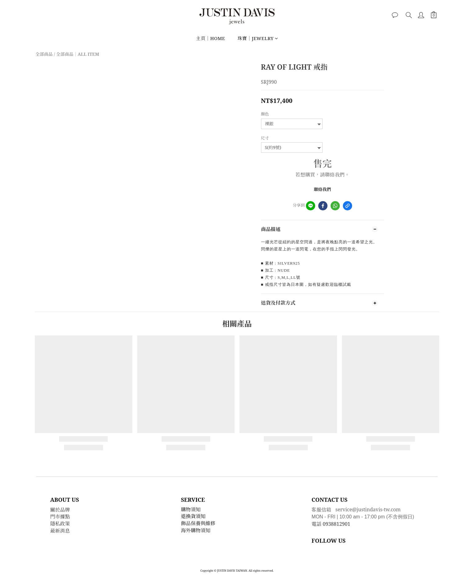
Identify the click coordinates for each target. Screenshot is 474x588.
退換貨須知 (193, 516)
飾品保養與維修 (198, 523)
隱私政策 (60, 523)
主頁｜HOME (210, 38)
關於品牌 (60, 509)
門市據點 (60, 516)
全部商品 (44, 54)
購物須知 (191, 509)
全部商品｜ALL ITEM (77, 54)
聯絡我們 (322, 189)
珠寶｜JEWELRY (257, 38)
